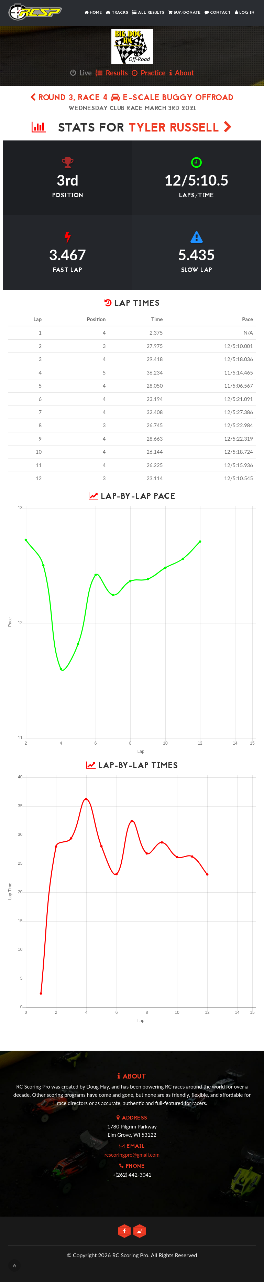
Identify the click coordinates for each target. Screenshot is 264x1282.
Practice (149, 73)
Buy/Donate (184, 13)
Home (93, 13)
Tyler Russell (180, 128)
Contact (218, 13)
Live (81, 73)
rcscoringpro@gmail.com (132, 1155)
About (181, 73)
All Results (148, 13)
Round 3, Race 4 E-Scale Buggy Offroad (132, 98)
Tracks (117, 13)
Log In (244, 13)
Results (112, 73)
